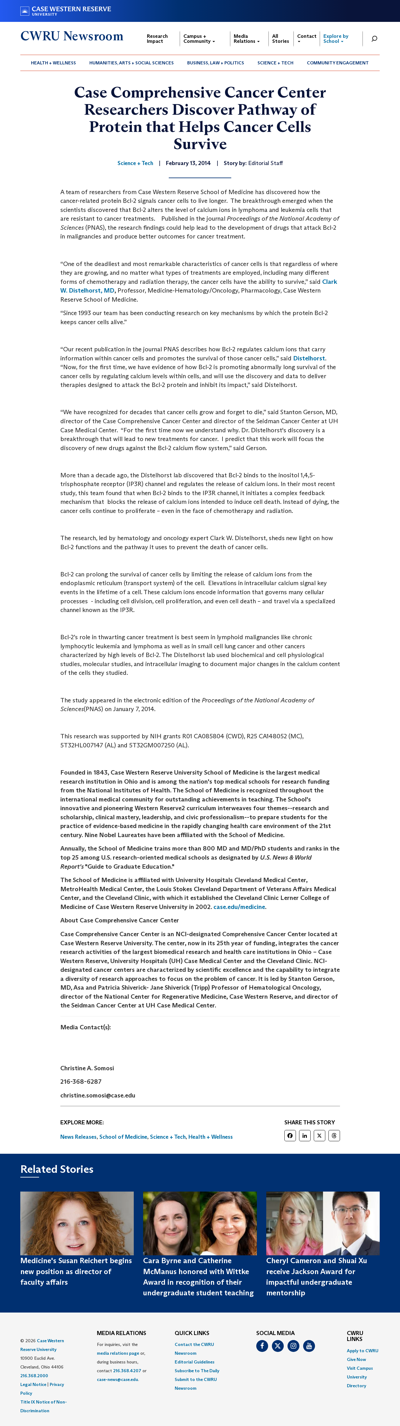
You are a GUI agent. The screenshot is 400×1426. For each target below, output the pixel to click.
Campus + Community (199, 38)
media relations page (118, 1353)
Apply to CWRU (362, 1350)
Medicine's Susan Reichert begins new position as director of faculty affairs (76, 1271)
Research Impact (157, 38)
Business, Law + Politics (215, 63)
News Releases (78, 1136)
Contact (307, 37)
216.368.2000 (34, 1375)
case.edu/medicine (239, 907)
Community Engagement (338, 63)
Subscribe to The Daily (197, 1370)
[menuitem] (53, 63)
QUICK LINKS (192, 1333)
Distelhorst (309, 358)
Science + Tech (275, 63)
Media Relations (247, 38)
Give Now (356, 1359)
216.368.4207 (127, 1370)
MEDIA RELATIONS (121, 1333)
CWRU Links (355, 1336)
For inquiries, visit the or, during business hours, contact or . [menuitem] (122, 1362)
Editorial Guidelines (194, 1362)
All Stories (280, 38)
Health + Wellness (53, 63)
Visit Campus (360, 1368)
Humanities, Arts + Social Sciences (131, 63)
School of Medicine (123, 1136)
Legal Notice (33, 1384)
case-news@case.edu (117, 1379)
